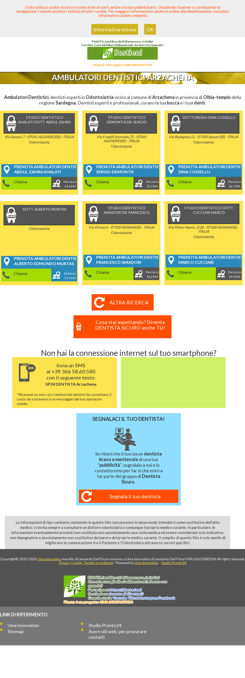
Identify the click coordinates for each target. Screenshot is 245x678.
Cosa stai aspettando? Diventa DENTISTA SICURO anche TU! (130, 325)
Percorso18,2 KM (152, 274)
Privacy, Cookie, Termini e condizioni (86, 563)
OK (150, 29)
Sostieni (122, 53)
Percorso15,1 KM (152, 184)
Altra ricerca (129, 302)
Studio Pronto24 (173, 563)
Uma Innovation (49, 559)
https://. (126, 590)
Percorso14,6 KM (70, 184)
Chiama (20, 181)
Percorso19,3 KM (234, 274)
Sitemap (16, 631)
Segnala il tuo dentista (135, 496)
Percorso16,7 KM (234, 184)
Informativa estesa (114, 29)
